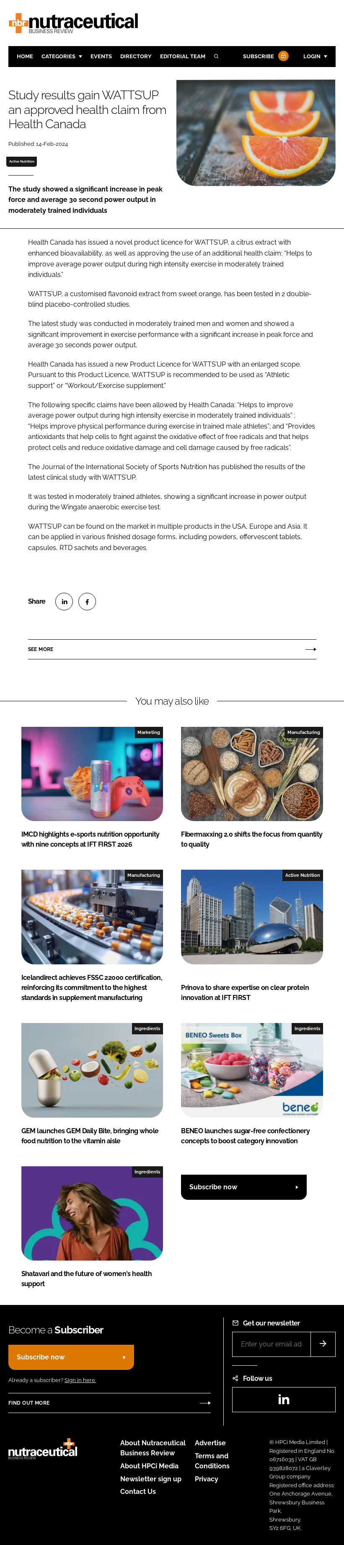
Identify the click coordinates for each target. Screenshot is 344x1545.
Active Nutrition (21, 161)
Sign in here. (80, 1380)
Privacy (206, 1479)
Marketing (148, 732)
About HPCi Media (149, 1466)
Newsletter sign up (150, 1479)
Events (101, 56)
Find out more (28, 1403)
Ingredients (147, 1028)
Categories (58, 56)
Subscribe (265, 57)
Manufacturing (303, 732)
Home (25, 56)
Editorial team (182, 56)
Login (312, 56)
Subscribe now (213, 1187)
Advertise (210, 1443)
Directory (136, 56)
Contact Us (138, 1492)
